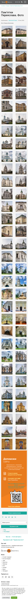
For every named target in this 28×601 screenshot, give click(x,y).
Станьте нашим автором (14, 513)
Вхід (5, 529)
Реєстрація (6, 531)
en (19, 2)
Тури (4, 560)
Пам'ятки (5, 562)
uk (16, 2)
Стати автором (16, 536)
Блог (4, 565)
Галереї (4, 567)
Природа (5, 564)
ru (17, 2)
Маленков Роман (13, 20)
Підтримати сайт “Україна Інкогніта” (13, 540)
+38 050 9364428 (5, 584)
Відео (4, 569)
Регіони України (7, 558)
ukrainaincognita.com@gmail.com (9, 585)
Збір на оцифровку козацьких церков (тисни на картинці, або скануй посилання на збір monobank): (16, 486)
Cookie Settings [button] (6, 597)
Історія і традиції (7, 557)
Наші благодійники (14, 506)
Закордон (5, 570)
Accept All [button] (14, 597)
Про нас (8, 536)
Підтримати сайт (14, 526)
